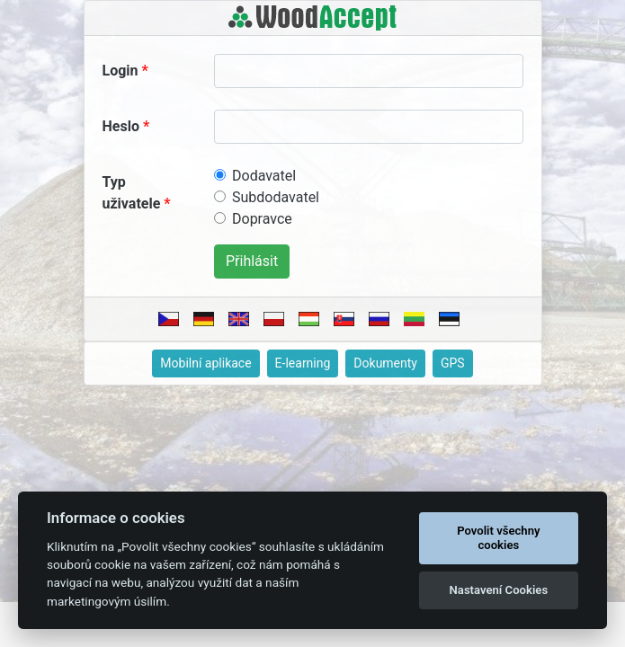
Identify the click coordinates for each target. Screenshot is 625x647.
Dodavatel (264, 175)
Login (120, 70)
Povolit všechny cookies (498, 538)
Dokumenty (385, 363)
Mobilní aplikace (205, 363)
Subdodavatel (275, 197)
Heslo (121, 126)
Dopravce (262, 218)
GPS (453, 363)
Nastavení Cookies (499, 590)
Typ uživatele (132, 192)
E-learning (303, 363)
